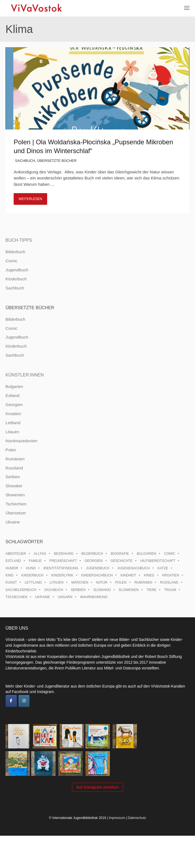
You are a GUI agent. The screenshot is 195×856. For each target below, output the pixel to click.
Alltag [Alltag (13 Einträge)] (40, 554)
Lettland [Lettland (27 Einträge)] (33, 582)
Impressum (117, 838)
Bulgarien (14, 386)
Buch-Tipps (18, 240)
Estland (12, 395)
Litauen (12, 431)
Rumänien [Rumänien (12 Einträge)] (143, 582)
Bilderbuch (15, 251)
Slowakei (13, 485)
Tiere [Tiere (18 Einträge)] (151, 590)
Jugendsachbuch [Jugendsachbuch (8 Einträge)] (133, 568)
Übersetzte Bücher (56, 161)
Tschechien (16, 504)
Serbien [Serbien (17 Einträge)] (78, 590)
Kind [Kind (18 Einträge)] (9, 575)
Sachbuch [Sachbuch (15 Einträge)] (53, 590)
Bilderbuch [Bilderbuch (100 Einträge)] (92, 554)
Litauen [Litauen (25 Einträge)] (57, 582)
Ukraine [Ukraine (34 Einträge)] (42, 597)
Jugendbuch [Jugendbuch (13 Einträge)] (97, 568)
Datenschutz (137, 838)
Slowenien (15, 494)
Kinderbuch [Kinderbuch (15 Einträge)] (32, 575)
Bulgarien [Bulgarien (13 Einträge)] (146, 554)
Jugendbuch (16, 270)
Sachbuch (25, 161)
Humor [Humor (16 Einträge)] (11, 568)
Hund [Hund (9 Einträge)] (31, 568)
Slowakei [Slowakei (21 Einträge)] (102, 590)
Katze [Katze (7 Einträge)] (162, 568)
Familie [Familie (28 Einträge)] (35, 561)
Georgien (14, 404)
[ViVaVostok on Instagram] (24, 701)
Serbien (12, 476)
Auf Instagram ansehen (97, 807)
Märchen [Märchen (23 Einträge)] (79, 582)
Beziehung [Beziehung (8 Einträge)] (63, 554)
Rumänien (15, 459)
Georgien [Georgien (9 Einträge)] (94, 561)
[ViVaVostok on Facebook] (11, 701)
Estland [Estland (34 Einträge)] (13, 561)
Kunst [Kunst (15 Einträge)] (11, 582)
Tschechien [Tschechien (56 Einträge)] (16, 597)
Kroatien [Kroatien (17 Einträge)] (170, 575)
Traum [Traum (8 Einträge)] (170, 590)
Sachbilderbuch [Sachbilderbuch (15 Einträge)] (20, 590)
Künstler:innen (24, 375)
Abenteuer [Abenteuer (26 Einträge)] (15, 554)
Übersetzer (15, 513)
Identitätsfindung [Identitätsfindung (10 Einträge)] (61, 568)
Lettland (12, 422)
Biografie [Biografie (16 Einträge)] (120, 554)
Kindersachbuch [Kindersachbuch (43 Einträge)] (97, 575)
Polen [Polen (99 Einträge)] (121, 582)
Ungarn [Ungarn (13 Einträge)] (65, 597)
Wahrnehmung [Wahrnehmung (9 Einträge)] (94, 597)
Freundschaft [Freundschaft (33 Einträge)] (63, 561)
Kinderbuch (16, 279)
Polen (10, 449)
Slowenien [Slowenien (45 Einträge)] (129, 590)
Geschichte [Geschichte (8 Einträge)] (121, 561)
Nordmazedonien (21, 440)
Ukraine (12, 522)
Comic (11, 260)
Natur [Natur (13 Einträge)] (101, 582)
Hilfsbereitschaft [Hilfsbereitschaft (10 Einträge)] (157, 561)
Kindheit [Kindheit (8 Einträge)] (128, 575)
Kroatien (13, 413)
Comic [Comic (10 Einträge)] (169, 554)
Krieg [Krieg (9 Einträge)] (149, 575)
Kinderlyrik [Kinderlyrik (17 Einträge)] (62, 575)
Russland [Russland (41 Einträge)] (169, 582)
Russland (14, 468)
